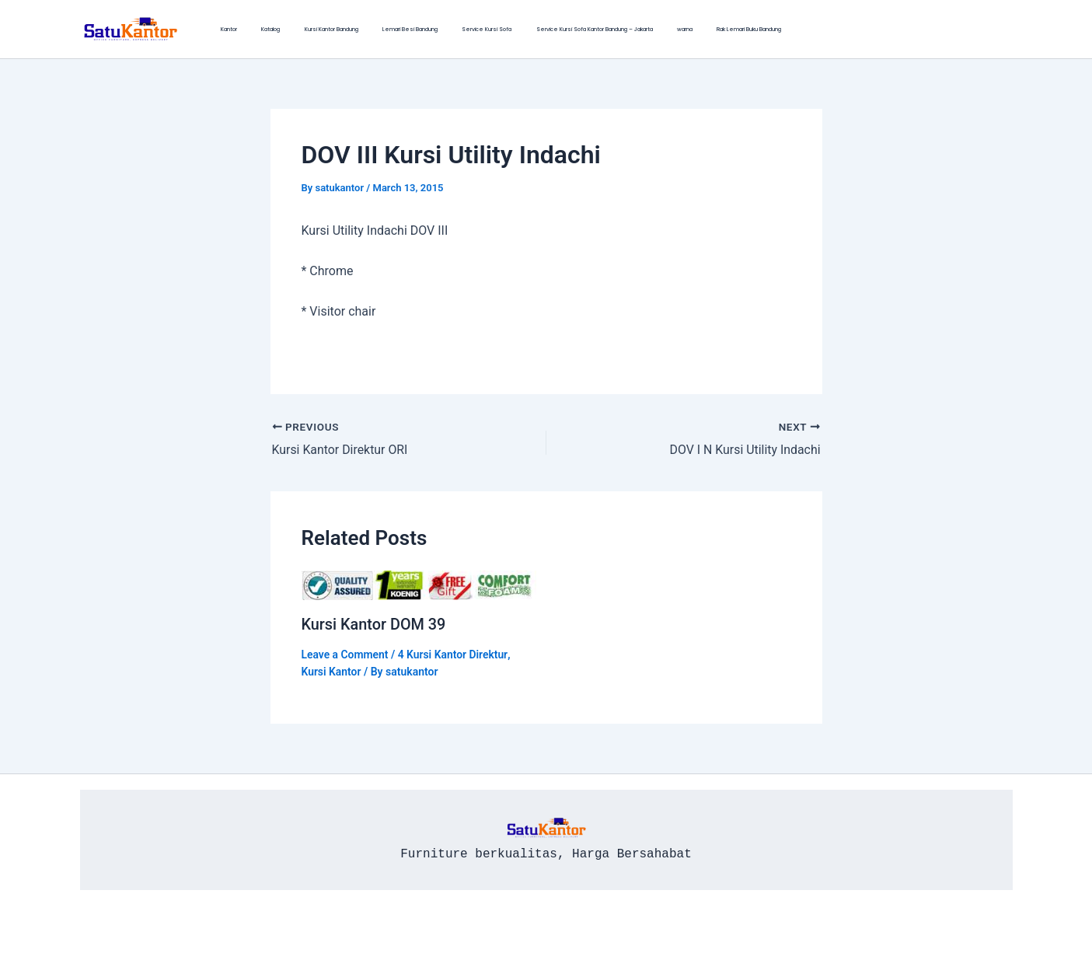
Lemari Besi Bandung (363, 29)
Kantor (223, 29)
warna (597, 29)
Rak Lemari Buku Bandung (648, 29)
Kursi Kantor (332, 671)
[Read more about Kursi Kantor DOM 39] (419, 584)
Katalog (251, 29)
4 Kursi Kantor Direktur (454, 653)
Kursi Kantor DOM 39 (374, 623)
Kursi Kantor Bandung (298, 29)
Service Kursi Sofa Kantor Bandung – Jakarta (520, 29)
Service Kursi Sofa (427, 29)
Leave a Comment (345, 653)
